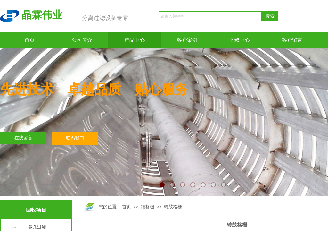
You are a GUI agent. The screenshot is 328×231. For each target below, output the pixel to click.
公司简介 (82, 40)
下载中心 (239, 40)
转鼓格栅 (173, 206)
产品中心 (134, 40)
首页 (29, 40)
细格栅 (147, 206)
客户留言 (292, 40)
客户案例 (187, 40)
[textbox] (210, 16)
